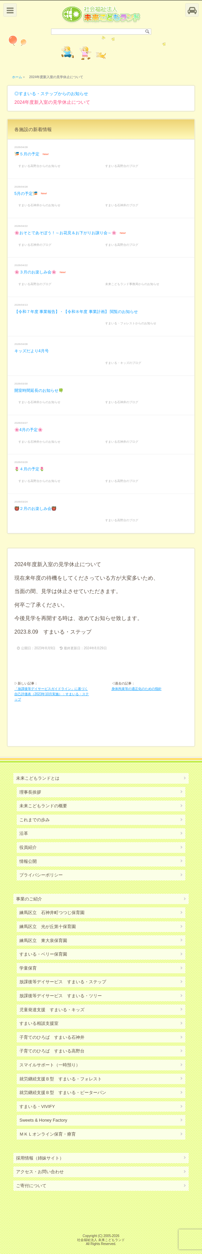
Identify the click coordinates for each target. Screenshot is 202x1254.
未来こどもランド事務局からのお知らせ (132, 284)
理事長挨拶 (30, 792)
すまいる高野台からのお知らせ (39, 166)
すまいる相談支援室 (38, 1023)
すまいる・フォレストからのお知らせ (130, 323)
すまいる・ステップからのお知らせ (53, 93)
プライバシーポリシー (41, 874)
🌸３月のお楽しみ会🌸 (35, 272)
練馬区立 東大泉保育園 (43, 940)
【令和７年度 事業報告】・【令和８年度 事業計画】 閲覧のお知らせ (76, 311)
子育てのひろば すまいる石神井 (51, 1037)
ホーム (17, 77)
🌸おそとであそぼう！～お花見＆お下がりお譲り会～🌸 (65, 233)
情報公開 (28, 861)
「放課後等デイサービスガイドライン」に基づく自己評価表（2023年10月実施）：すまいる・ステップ (51, 694)
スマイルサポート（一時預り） (49, 1064)
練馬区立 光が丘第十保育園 (47, 926)
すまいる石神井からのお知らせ (39, 205)
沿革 (23, 833)
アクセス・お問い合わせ (40, 1171)
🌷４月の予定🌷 (29, 469)
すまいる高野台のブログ (121, 166)
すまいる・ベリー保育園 (43, 954)
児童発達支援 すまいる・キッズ (51, 1009)
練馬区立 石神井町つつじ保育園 (51, 912)
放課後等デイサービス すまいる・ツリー (60, 995)
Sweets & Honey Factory (43, 1120)
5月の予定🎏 (26, 193)
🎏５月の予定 (26, 154)
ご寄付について (31, 1185)
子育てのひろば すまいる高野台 (51, 1050)
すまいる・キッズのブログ (123, 363)
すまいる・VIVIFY (37, 1106)
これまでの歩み (34, 819)
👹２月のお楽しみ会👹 (35, 508)
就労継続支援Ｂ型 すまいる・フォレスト (60, 1078)
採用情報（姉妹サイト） (40, 1158)
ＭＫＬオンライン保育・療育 (47, 1134)
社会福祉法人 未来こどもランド (101, 1240)
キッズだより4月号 (31, 351)
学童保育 (28, 968)
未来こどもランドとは (37, 778)
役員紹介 (28, 847)
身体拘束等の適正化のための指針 (137, 689)
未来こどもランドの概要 (43, 805)
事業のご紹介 (29, 898)
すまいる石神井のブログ (121, 205)
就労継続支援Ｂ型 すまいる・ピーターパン (62, 1092)
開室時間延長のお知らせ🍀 (38, 390)
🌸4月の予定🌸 (28, 429)
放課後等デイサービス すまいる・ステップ (62, 981)
